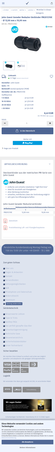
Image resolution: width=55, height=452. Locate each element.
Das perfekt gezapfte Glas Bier (18, 326)
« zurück (14, 10)
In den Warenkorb (25, 130)
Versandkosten (12, 280)
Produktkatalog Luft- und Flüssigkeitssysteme (27, 228)
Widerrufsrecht (11, 296)
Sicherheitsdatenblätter (15, 341)
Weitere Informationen (27, 448)
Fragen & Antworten (14, 272)
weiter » (22, 10)
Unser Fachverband (13, 345)
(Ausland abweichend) (22, 78)
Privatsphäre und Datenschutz (18, 292)
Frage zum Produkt (11, 148)
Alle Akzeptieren (27, 442)
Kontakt (8, 276)
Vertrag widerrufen (14, 304)
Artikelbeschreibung (15, 164)
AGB (7, 288)
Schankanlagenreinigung (16, 330)
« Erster (6, 10)
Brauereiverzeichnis (14, 337)
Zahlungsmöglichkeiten (15, 284)
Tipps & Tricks (11, 318)
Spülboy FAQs (11, 322)
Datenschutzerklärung (9, 438)
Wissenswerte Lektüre (15, 314)
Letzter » (31, 10)
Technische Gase (12, 333)
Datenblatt (13, 221)
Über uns (9, 268)
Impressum (10, 300)
